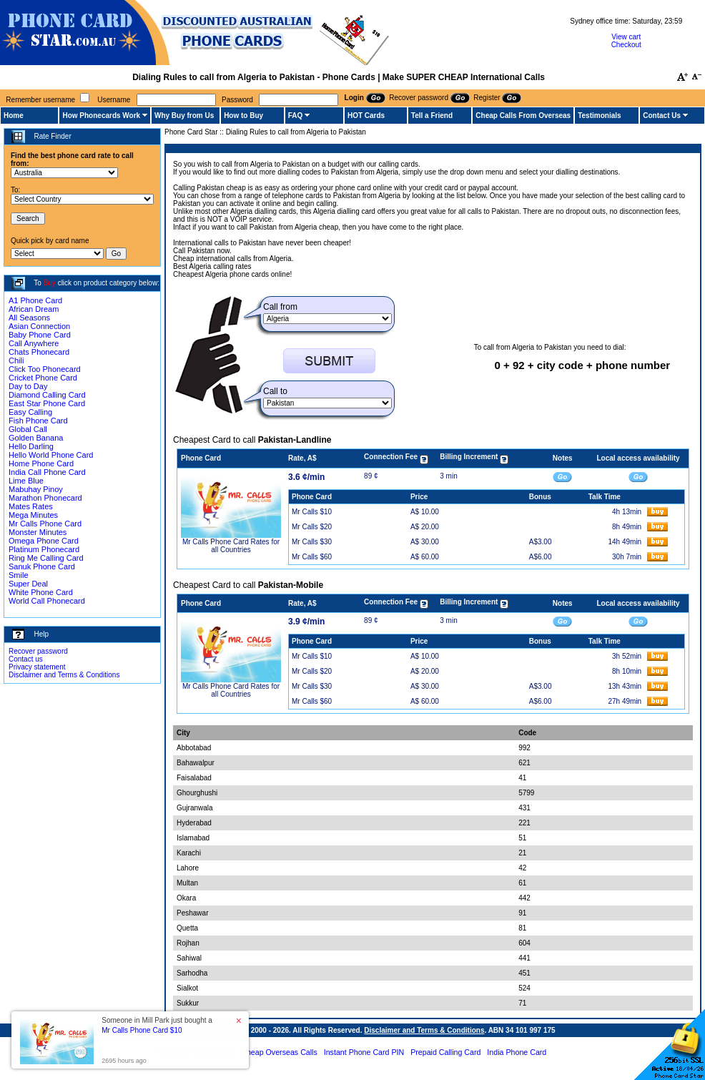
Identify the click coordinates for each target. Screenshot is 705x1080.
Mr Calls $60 (312, 557)
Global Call (28, 429)
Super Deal (28, 583)
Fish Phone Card (38, 420)
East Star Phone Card (47, 403)
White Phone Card (41, 592)
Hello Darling (31, 446)
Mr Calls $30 (312, 542)
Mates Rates (31, 506)
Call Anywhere (34, 343)
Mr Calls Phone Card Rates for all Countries (231, 546)
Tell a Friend (432, 115)
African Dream (34, 309)
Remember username (40, 100)
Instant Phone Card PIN (364, 1052)
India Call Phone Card (47, 472)
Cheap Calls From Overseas (523, 115)
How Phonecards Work (101, 115)
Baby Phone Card (40, 334)
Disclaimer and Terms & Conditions (64, 675)
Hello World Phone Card (51, 455)
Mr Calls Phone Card (45, 523)
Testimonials (599, 115)
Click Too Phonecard (45, 369)
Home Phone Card (41, 463)
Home (14, 115)
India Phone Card (516, 1052)
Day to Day (28, 386)
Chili (16, 360)
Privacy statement (37, 667)
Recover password (38, 651)
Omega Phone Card (44, 540)
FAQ (295, 115)
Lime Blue (26, 480)
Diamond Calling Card (47, 395)
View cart (626, 37)
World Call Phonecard (47, 601)
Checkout (626, 45)
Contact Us (662, 115)
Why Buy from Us (184, 115)
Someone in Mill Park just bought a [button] (157, 1025)
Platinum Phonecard (44, 549)
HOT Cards (366, 115)
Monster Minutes (37, 532)
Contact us (26, 659)
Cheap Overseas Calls (279, 1052)
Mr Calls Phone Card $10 (142, 1030)
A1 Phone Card (35, 300)
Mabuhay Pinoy (36, 489)
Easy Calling (30, 412)
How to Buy (243, 115)
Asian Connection (39, 326)
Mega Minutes (33, 515)
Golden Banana (36, 437)
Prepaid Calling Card (445, 1052)
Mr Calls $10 (312, 512)
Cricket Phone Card (43, 377)
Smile (19, 575)
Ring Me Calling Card (46, 558)
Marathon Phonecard (45, 498)
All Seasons (29, 317)
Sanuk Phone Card (42, 566)
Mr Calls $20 (312, 527)
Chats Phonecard (39, 352)
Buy (50, 283)
